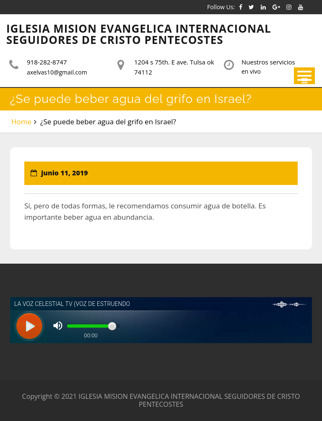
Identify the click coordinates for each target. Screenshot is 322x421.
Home (21, 121)
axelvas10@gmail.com (57, 72)
